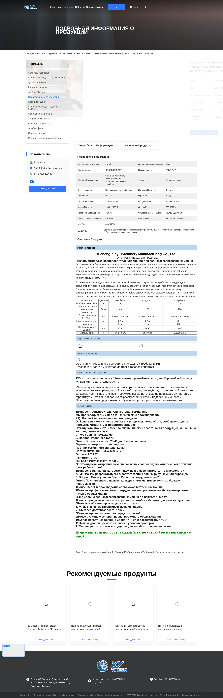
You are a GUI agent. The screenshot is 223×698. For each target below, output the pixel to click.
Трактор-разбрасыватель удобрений (134, 552)
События (80, 7)
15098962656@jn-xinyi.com (48, 168)
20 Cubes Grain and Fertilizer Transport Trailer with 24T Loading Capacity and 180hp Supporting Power (45, 628)
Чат (116, 7)
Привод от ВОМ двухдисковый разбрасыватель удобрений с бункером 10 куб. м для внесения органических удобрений (88, 628)
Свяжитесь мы (94, 7)
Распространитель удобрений (97, 552)
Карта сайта (25, 695)
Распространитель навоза (170, 552)
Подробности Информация (95, 145)
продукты (68, 7)
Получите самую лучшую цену (153, 132)
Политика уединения (43, 695)
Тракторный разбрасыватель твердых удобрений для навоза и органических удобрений (132, 628)
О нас (59, 7)
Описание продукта (137, 145)
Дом (52, 7)
